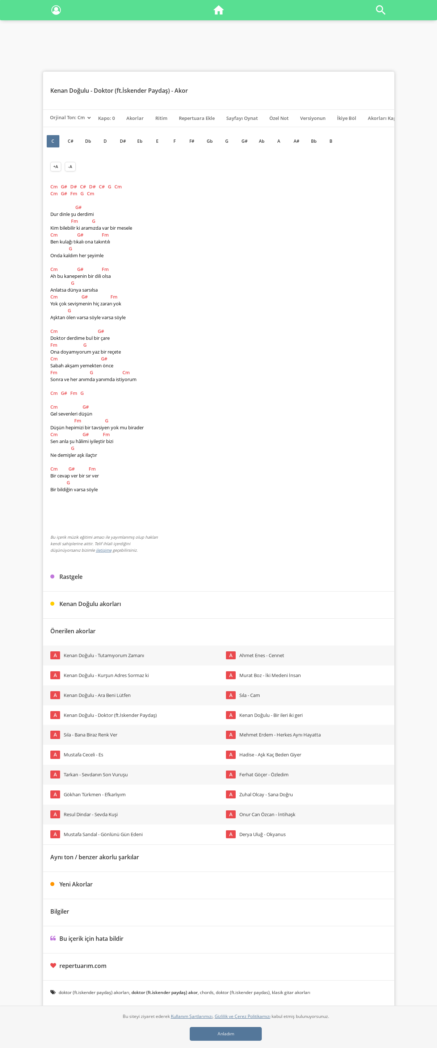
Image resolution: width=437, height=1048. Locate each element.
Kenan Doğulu (69, 91)
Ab (261, 141)
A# (296, 141)
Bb (313, 141)
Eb (139, 141)
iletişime (104, 550)
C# (70, 141)
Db (88, 141)
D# (123, 141)
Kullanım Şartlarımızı (192, 1016)
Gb (210, 141)
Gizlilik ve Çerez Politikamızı (242, 1016)
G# (244, 141)
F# (191, 141)
